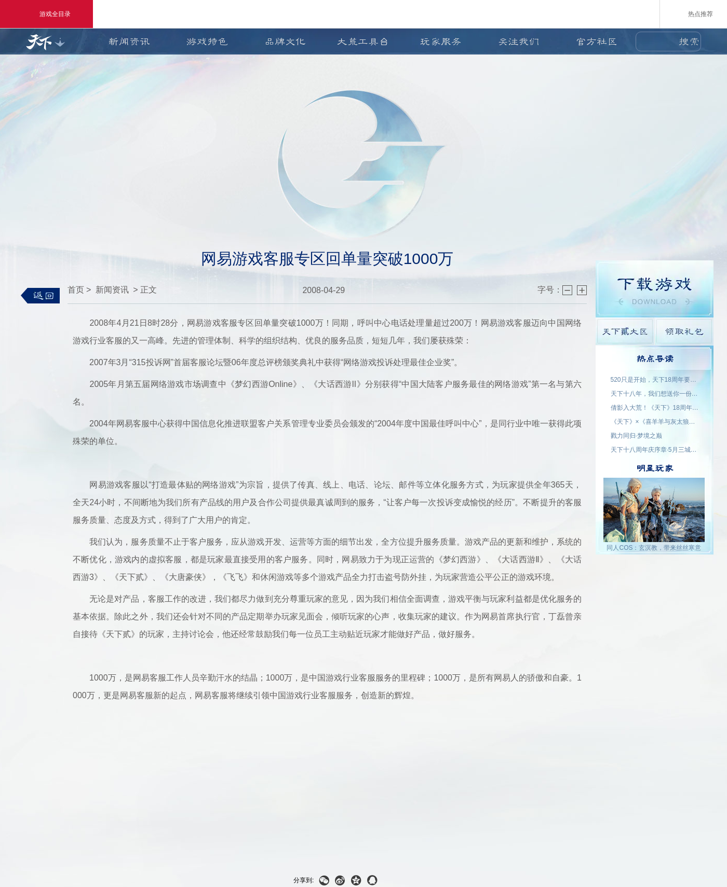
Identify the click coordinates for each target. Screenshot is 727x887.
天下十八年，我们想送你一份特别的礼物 (655, 393)
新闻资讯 (129, 41)
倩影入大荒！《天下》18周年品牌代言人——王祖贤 (655, 407)
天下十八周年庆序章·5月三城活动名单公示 (655, 449)
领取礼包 (684, 331)
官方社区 (596, 41)
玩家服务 (441, 41)
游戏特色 (207, 41)
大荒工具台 (363, 41)
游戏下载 (654, 288)
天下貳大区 (625, 331)
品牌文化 (285, 41)
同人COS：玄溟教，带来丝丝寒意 (654, 547)
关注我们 (519, 41)
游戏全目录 (46, 14)
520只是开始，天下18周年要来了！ (655, 379)
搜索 (689, 41)
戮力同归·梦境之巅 (636, 435)
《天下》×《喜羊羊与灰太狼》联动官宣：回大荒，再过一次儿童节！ (655, 421)
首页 (76, 289)
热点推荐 (693, 13)
